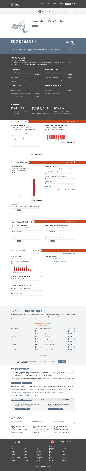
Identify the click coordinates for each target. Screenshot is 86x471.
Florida (13, 460)
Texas (63, 451)
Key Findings (48, 3)
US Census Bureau (38, 154)
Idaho (25, 451)
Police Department (38, 200)
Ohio (50, 454)
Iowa (25, 449)
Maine (38, 448)
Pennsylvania (51, 458)
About (42, 3)
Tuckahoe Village (22, 41)
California (14, 452)
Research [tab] (43, 399)
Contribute (60, 3)
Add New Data (62, 361)
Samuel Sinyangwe (42, 379)
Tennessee (64, 449)
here (51, 378)
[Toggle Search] (74, 4)
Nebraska (39, 460)
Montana (38, 455)
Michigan (38, 449)
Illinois (25, 452)
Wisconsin (64, 458)
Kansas (25, 455)
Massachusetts (27, 460)
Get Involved (68, 442)
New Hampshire (52, 446)
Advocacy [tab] (21, 399)
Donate (68, 3)
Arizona (13, 451)
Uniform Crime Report (56, 189)
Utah (63, 452)
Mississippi (39, 454)
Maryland (38, 446)
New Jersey (51, 448)
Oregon (50, 457)
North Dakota (39, 458)
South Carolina (64, 446)
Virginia (63, 454)
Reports (54, 3)
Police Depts (35, 26)
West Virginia (64, 460)
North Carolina (39, 457)
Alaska (13, 446)
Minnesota (39, 451)
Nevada (50, 451)
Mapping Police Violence (37, 213)
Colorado (13, 454)
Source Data (27, 383)
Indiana (25, 454)
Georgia (25, 446)
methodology (16, 383)
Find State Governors (22, 408)
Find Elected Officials (55, 408)
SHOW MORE (43, 355)
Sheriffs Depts (42, 26)
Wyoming (63, 461)
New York (43, 12)
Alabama (13, 448)
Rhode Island (51, 460)
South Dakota (64, 448)
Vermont (63, 455)
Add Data (18, 231)
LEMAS (73, 189)
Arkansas (14, 449)
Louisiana (26, 458)
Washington (64, 457)
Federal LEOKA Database (70, 142)
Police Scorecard (15, 4)
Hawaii (25, 448)
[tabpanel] (43, 406)
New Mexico (51, 449)
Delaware (14, 458)
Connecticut (14, 455)
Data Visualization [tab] (64, 399)
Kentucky (26, 457)
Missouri (38, 452)
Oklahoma (51, 455)
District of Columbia (16, 457)
